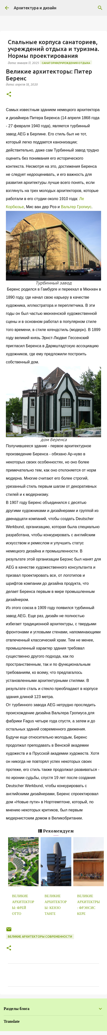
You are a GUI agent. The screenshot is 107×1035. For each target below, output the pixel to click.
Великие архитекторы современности (40, 936)
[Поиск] (100, 8)
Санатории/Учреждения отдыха (66, 63)
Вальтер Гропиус (76, 207)
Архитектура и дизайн (35, 8)
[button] (9, 94)
